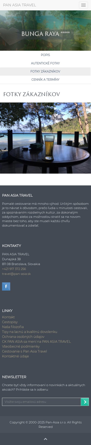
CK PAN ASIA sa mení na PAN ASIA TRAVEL (36, 342)
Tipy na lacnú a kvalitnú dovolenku (29, 332)
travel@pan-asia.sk (16, 274)
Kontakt (8, 317)
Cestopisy (10, 322)
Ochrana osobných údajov (23, 337)
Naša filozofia (13, 327)
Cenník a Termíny (45, 80)
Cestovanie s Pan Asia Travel (24, 351)
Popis (45, 55)
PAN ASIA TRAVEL (19, 5)
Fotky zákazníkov (45, 71)
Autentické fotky (45, 63)
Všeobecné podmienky (21, 346)
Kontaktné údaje (15, 356)
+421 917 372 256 (14, 269)
